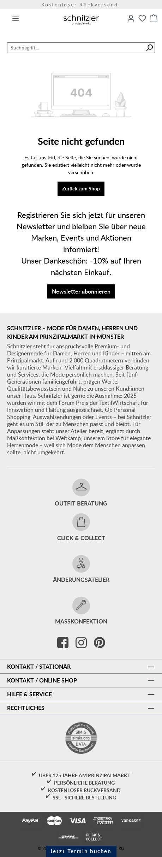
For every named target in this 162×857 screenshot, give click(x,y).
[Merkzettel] (142, 18)
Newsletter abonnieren (81, 291)
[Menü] (15, 18)
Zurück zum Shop (81, 188)
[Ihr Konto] (131, 18)
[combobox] (75, 47)
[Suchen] (149, 47)
